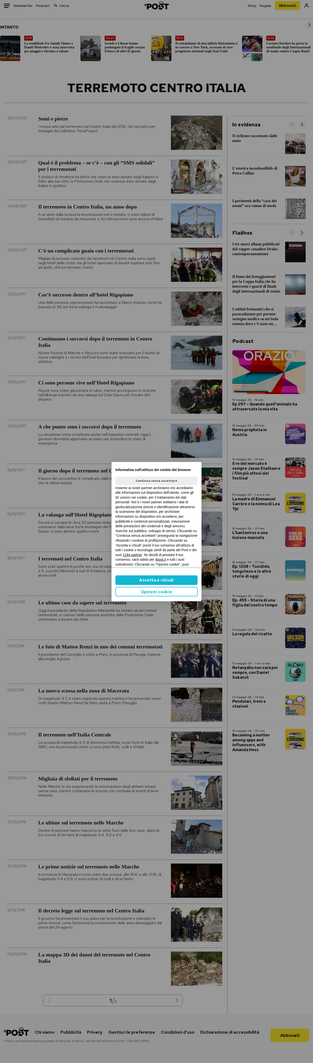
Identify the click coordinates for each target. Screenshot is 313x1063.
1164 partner (132, 555)
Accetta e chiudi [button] (156, 580)
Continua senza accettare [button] (156, 481)
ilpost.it (160, 559)
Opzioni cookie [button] (156, 591)
